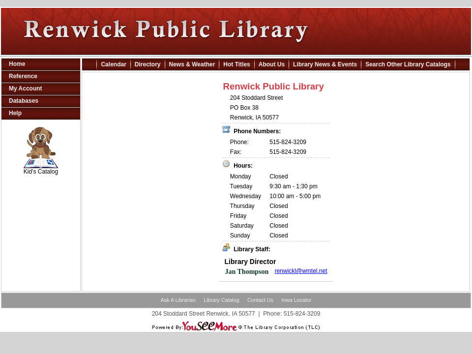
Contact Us (260, 300)
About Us (272, 64)
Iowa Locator (296, 300)
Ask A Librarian (178, 300)
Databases (23, 100)
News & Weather (192, 64)
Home (17, 63)
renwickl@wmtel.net (301, 270)
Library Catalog (221, 300)
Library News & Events (325, 64)
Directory (148, 64)
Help (15, 113)
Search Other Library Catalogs (407, 64)
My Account (25, 88)
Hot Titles (236, 64)
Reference (23, 76)
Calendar (113, 64)
